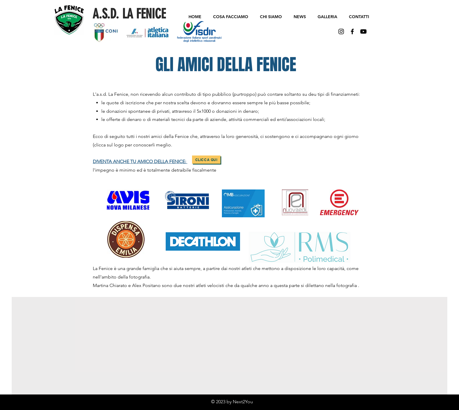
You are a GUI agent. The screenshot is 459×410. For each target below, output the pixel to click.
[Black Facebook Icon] (352, 31)
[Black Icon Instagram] (341, 31)
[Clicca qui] (206, 160)
